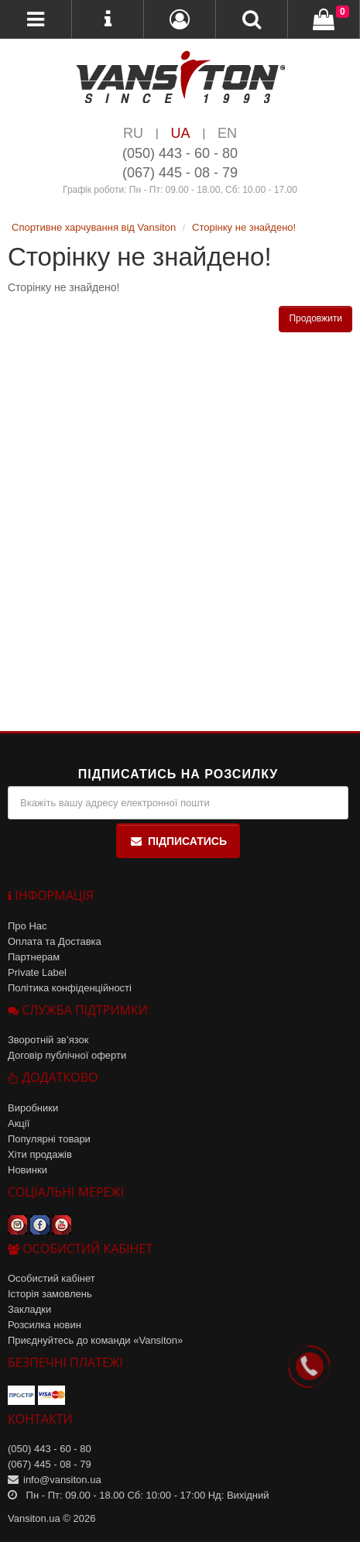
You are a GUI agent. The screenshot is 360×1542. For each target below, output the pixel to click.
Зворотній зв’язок (48, 1040)
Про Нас (27, 926)
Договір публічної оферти (67, 1055)
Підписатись (178, 841)
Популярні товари (49, 1139)
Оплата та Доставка (54, 941)
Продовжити (315, 318)
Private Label (37, 972)
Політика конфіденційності (70, 988)
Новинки (27, 1170)
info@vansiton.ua (62, 1479)
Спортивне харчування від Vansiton (94, 227)
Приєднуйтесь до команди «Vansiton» (95, 1340)
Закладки (29, 1309)
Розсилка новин (44, 1325)
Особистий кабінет (51, 1278)
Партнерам (34, 957)
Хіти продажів (40, 1154)
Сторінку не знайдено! (244, 227)
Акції (18, 1123)
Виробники (33, 1108)
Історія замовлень (50, 1294)
